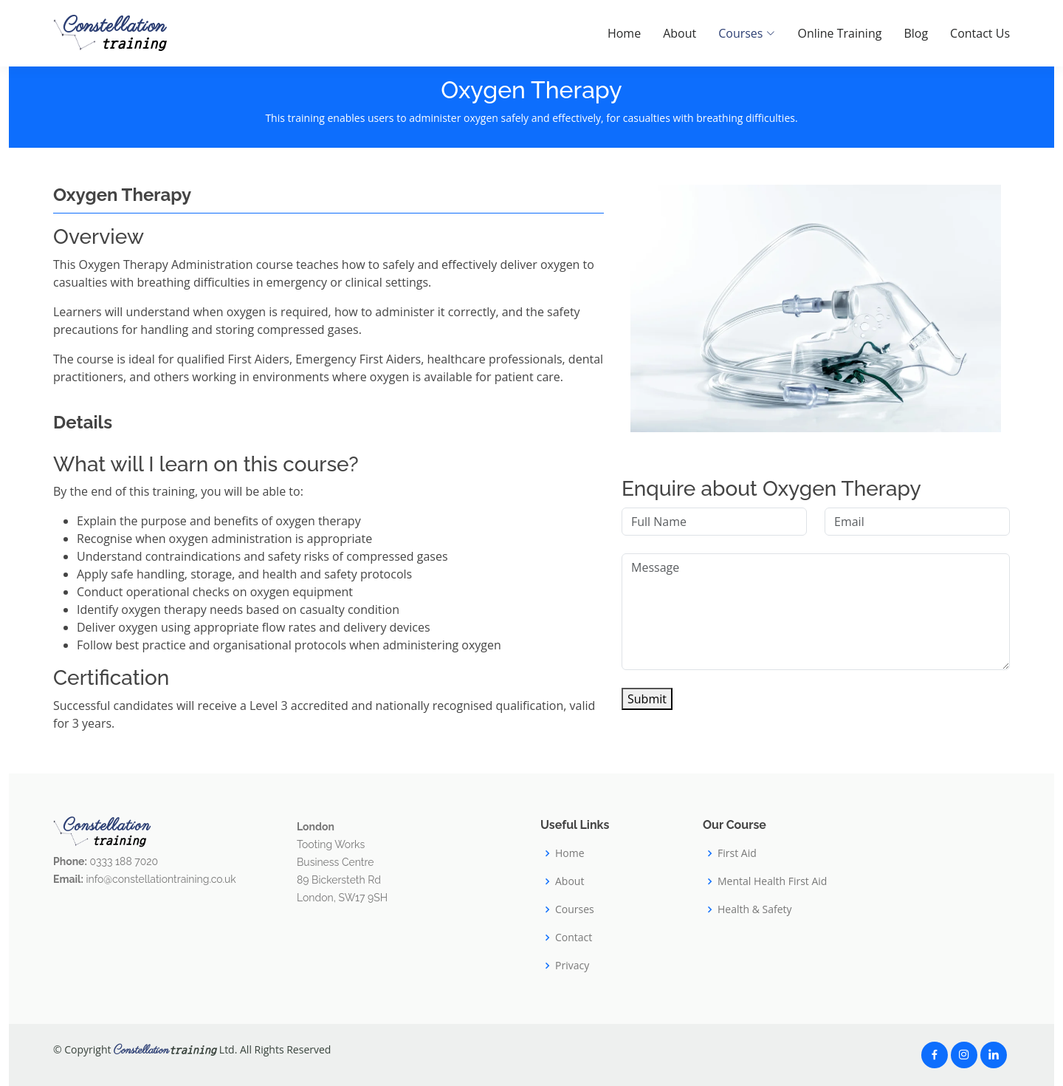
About (679, 33)
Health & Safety (755, 909)
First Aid (737, 853)
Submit (647, 699)
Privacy (572, 965)
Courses (574, 909)
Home (624, 33)
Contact (573, 937)
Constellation (114, 33)
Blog (916, 33)
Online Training (839, 33)
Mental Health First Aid (772, 881)
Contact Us (980, 33)
